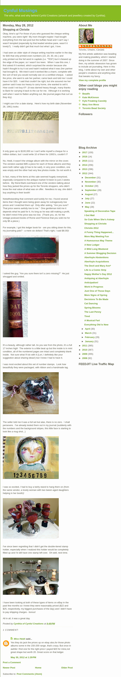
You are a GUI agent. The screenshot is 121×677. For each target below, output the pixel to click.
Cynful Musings (20, 10)
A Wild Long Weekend (96, 249)
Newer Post (9, 667)
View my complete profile (92, 80)
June (88, 202)
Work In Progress (93, 286)
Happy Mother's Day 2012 (98, 274)
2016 (85, 156)
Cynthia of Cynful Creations (97, 46)
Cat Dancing (91, 303)
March (88, 333)
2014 (85, 165)
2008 (85, 358)
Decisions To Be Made (96, 299)
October (89, 186)
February (90, 337)
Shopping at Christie (95, 223)
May (87, 207)
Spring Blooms (92, 307)
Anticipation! (91, 282)
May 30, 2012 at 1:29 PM (23, 657)
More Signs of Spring (95, 295)
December (91, 177)
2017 (85, 152)
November (91, 181)
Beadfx (86, 93)
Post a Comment (12, 662)
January (89, 341)
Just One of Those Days (97, 291)
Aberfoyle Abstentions (96, 257)
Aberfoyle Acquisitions (96, 261)
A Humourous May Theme (98, 240)
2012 (85, 173)
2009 (85, 354)
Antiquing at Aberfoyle (96, 278)
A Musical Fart (92, 320)
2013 (85, 169)
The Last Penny (92, 312)
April (88, 328)
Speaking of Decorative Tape (99, 211)
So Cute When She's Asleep (99, 219)
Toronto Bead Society (94, 108)
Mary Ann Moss (90, 104)
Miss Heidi (19, 639)
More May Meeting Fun (96, 236)
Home (38, 667)
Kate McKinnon (90, 97)
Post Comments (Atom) (29, 674)
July (87, 198)
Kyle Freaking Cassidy (94, 101)
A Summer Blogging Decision (100, 253)
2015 (85, 160)
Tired (87, 316)
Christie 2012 (91, 228)
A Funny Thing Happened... (99, 232)
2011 (85, 345)
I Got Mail (89, 215)
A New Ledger (91, 244)
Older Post (67, 667)
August (89, 194)
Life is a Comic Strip (95, 270)
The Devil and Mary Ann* (97, 265)
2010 (85, 349)
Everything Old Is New (96, 324)
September (91, 190)
